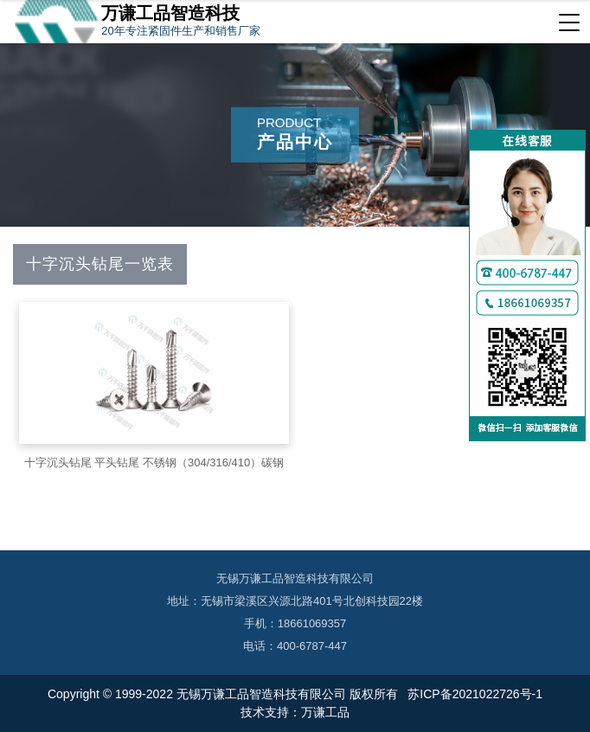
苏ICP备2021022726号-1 (473, 694)
